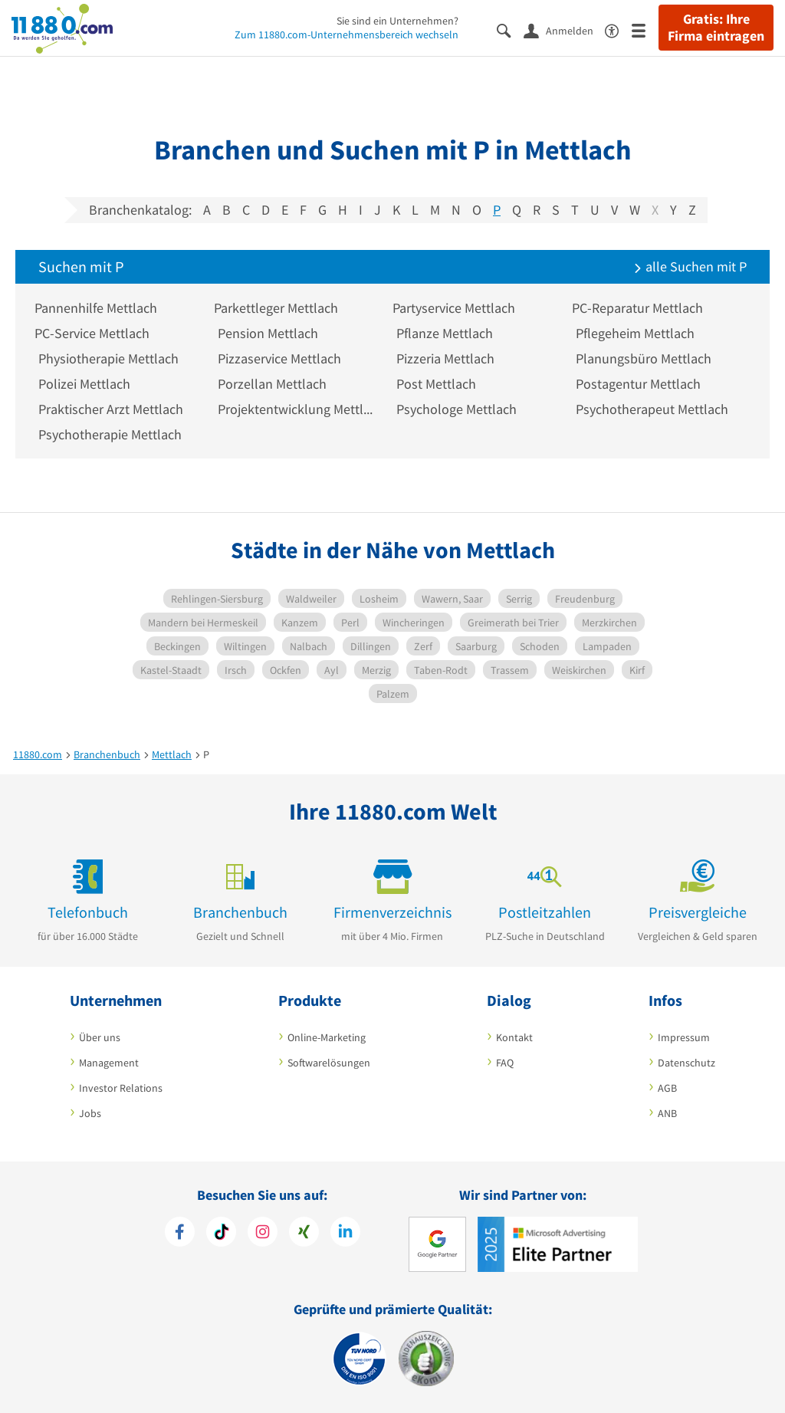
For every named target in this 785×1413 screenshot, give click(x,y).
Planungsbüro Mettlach (643, 358)
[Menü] (645, 29)
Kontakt (514, 1037)
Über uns (99, 1037)
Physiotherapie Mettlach (108, 358)
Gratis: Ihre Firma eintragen (716, 27)
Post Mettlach (436, 384)
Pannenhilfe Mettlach (99, 308)
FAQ (505, 1063)
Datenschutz (686, 1063)
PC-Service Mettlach (95, 333)
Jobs (90, 1113)
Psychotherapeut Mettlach (652, 409)
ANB (667, 1113)
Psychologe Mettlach (456, 409)
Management (109, 1063)
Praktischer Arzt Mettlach (110, 409)
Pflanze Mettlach (444, 333)
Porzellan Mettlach (272, 384)
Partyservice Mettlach (457, 308)
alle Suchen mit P (690, 266)
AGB (667, 1088)
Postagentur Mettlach (638, 384)
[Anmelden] (564, 30)
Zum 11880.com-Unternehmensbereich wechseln (346, 34)
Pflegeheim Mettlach (635, 333)
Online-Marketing (326, 1037)
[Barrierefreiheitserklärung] (618, 29)
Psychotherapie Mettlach (110, 434)
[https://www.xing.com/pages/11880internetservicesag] (304, 1233)
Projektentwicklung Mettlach (296, 409)
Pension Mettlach (268, 333)
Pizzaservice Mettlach (279, 358)
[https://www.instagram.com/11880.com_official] (263, 1233)
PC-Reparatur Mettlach (641, 308)
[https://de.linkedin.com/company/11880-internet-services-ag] (345, 1233)
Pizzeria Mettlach (445, 358)
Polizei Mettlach (84, 384)
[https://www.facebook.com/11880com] (180, 1233)
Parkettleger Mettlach (280, 308)
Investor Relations (121, 1088)
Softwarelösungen (328, 1063)
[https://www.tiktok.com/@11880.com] (221, 1233)
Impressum (684, 1037)
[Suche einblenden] (510, 29)
